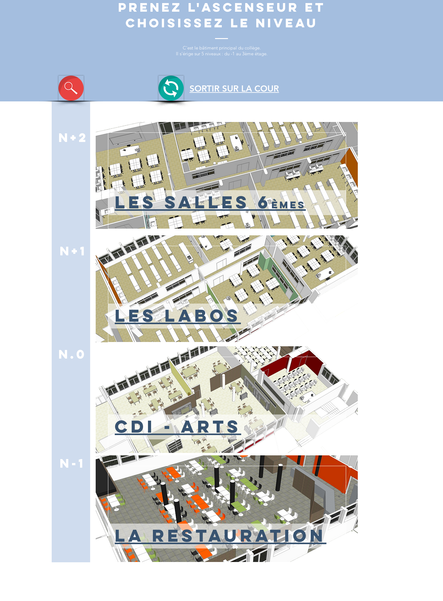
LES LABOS (178, 315)
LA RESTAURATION (220, 535)
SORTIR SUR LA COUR (234, 88)
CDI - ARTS (178, 426)
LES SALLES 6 (210, 202)
